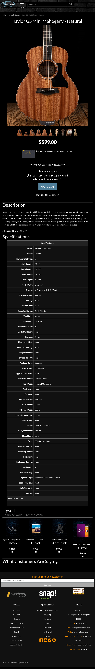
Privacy (47, 625)
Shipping (47, 617)
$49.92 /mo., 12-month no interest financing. (47, 154)
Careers (16, 621)
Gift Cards (48, 630)
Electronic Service (17, 647)
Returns (47, 621)
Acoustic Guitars (14, 15)
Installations (16, 638)
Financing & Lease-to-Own (47, 612)
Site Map (47, 638)
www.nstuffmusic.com (80, 634)
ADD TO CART (47, 187)
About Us (16, 612)
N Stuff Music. (12, 664)
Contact (16, 617)
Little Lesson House (16, 630)
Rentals (17, 634)
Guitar (4, 15)
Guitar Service (16, 643)
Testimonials (47, 634)
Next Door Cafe (17, 625)
